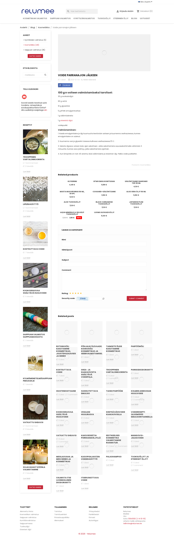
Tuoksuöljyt (24, 526)
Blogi (134, 18)
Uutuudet (145, 18)
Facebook (64, 85)
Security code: (68, 298)
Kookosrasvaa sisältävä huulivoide (35, 291)
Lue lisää (26, 171)
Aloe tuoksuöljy (72, 202)
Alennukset (59, 520)
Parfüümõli (137, 346)
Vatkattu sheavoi (33, 422)
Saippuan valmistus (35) (35, 50)
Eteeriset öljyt (25, 529)
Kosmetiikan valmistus (35, 18)
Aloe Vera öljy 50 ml (136, 191)
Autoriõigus (93, 520)
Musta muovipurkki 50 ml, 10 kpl (72, 192)
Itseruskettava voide (90, 478)
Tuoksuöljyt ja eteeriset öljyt (140, 457)
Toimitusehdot (60, 514)
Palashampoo (113, 456)
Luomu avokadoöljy (104, 212)
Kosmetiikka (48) (32, 45)
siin (45, 110)
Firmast (92, 517)
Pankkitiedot (94, 514)
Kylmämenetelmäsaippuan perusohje (35, 379)
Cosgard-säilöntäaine (104, 191)
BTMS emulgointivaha (104, 181)
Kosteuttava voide (33, 249)
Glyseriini (72, 181)
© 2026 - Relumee (87, 533)
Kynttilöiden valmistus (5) (35, 40)
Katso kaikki (35, 56)
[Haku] (82, 11)
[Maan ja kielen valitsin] (145, 2)
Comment (66, 270)
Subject (65, 260)
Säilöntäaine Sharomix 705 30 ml (136, 182)
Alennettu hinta (26, 511)
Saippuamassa (26, 523)
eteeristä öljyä (66, 120)
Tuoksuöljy (104, 18)
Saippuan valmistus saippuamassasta (34, 335)
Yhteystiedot (94, 511)
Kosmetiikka (145, 165)
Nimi (64, 239)
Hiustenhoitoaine (66, 391)
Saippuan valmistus (60, 18)
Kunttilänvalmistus (28, 520)
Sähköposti (67, 250)
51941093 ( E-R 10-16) (137, 518)
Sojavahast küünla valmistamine (34, 468)
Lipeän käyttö (30, 204)
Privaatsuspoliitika (61, 517)
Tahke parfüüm (114, 391)
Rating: (65, 293)
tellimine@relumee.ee (132, 523)
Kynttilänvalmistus (84, 18)
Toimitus (58, 511)
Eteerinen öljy (120, 18)
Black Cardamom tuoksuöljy (104, 203)
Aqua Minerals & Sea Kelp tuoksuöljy (72, 213)
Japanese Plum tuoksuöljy (136, 203)
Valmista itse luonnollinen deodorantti (63, 480)
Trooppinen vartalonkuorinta (33, 158)
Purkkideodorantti (141, 369)
